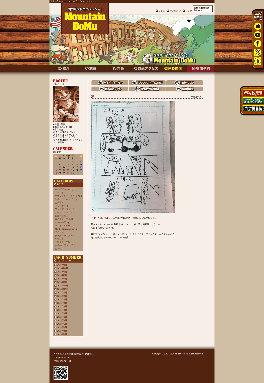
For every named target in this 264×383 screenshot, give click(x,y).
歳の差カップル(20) (64, 219)
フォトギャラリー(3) (65, 209)
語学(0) (58, 248)
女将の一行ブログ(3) (65, 245)
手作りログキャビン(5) (66, 199)
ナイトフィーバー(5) (65, 212)
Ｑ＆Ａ (162, 11)
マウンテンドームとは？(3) (68, 196)
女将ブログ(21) (62, 242)
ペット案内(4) (62, 206)
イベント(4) (60, 192)
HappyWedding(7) (63, 222)
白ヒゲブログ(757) (64, 189)
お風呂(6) (59, 202)
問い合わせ (175, 11)
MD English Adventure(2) (66, 229)
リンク (189, 11)
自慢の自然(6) (62, 215)
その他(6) (59, 232)
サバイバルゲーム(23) (65, 225)
